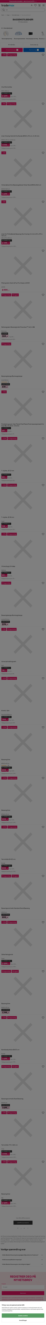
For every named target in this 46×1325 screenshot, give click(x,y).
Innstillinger (23, 1320)
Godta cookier (23, 1315)
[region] (23, 1313)
